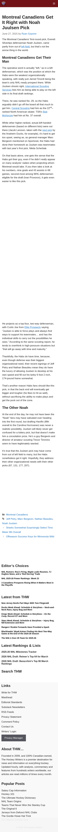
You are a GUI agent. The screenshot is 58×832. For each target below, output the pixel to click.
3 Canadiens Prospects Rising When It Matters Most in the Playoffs (27, 584)
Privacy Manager (13, 738)
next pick (47, 130)
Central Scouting (21, 108)
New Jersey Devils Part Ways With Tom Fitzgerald (25, 603)
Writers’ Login (8, 731)
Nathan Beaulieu (44, 519)
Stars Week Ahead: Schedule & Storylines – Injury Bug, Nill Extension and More (27, 621)
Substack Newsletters (13, 707)
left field (25, 46)
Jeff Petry (11, 519)
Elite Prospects (32, 327)
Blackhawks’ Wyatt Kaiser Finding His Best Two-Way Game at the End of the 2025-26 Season (26, 632)
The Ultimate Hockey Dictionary (18, 797)
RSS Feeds (7, 712)
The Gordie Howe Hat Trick (16, 816)
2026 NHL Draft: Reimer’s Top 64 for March (24, 656)
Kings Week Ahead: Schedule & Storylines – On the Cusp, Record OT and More (26, 615)
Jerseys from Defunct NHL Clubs (19, 812)
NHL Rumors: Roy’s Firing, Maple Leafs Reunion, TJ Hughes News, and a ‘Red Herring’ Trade (26, 573)
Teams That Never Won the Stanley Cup (23, 805)
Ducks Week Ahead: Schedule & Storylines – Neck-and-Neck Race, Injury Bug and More (27, 608)
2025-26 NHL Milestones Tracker (19, 652)
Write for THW (9, 692)
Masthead (6, 697)
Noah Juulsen (9, 523)
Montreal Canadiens (17, 514)
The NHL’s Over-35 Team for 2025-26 (18, 638)
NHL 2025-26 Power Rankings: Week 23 (20, 578)
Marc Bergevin (25, 519)
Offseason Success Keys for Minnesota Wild (30, 536)
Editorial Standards (11, 702)
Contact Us (7, 726)
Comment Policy (10, 721)
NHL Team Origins (11, 801)
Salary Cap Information (13, 790)
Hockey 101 (7, 794)
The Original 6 (9, 808)
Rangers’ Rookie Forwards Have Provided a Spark (25, 627)
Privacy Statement (11, 717)
